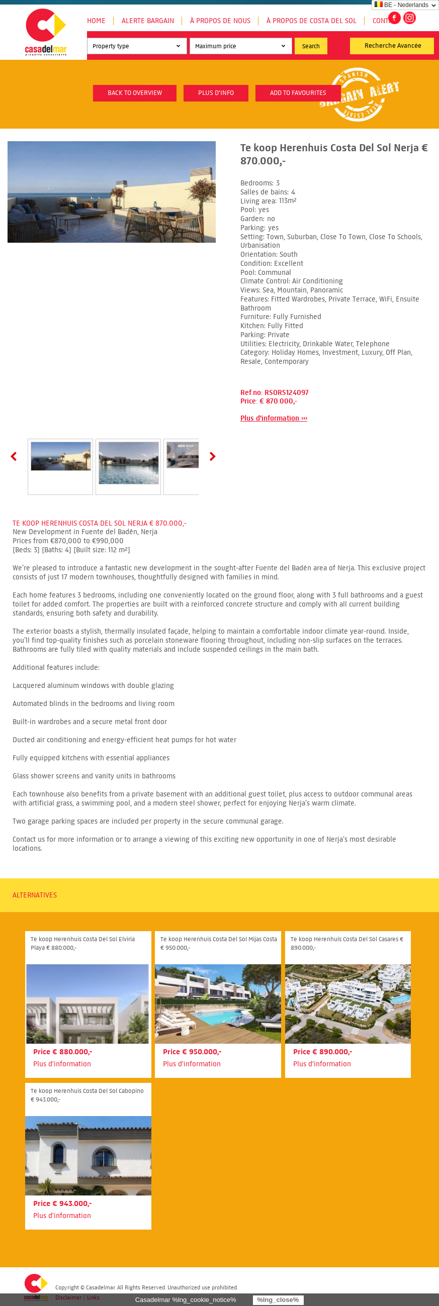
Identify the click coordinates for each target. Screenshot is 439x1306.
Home (96, 21)
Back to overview (135, 93)
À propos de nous (220, 21)
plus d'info (216, 93)
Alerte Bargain (148, 21)
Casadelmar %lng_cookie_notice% (185, 1299)
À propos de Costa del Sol (312, 21)
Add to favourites (298, 93)
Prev (16, 456)
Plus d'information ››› (273, 418)
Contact (386, 21)
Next (211, 456)
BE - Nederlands (401, 5)
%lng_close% (278, 1299)
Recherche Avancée (393, 46)
